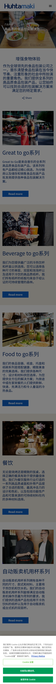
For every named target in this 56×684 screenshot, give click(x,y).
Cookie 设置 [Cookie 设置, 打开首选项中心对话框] (28, 663)
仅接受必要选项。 (28, 672)
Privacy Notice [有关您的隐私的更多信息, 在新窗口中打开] (38, 657)
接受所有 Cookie (28, 680)
